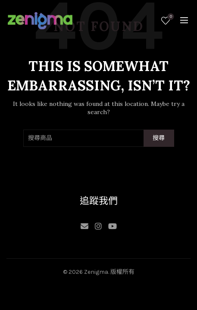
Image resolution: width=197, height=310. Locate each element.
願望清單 (170, 17)
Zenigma (96, 272)
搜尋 (159, 138)
